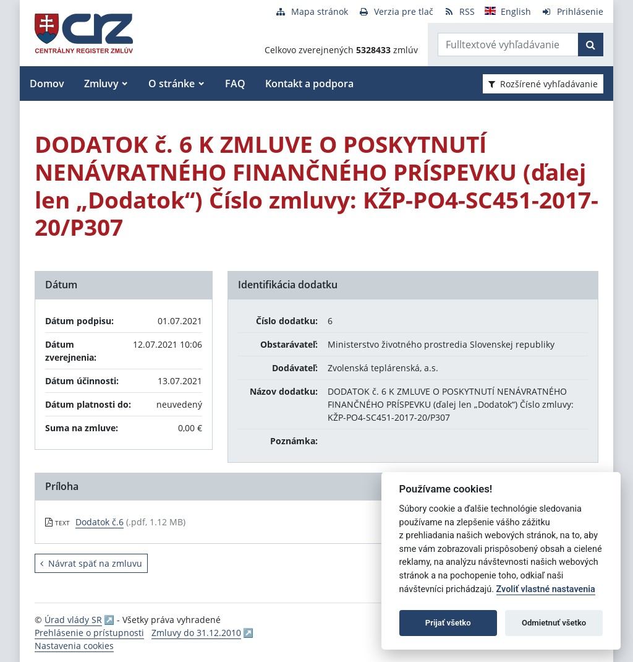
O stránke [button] (171, 83)
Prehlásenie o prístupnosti (89, 632)
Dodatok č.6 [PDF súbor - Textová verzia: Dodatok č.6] (99, 522)
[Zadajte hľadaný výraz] (508, 44)
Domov (47, 83)
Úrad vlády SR (73, 619)
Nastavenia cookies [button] (74, 645)
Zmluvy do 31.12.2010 (196, 632)
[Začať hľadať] (590, 44)
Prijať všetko (448, 622)
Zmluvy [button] (101, 83)
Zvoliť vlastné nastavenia (545, 589)
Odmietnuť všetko (554, 622)
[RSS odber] (459, 11)
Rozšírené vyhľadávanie (543, 84)
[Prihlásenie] (572, 11)
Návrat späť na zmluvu (91, 563)
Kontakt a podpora (309, 83)
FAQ (235, 83)
